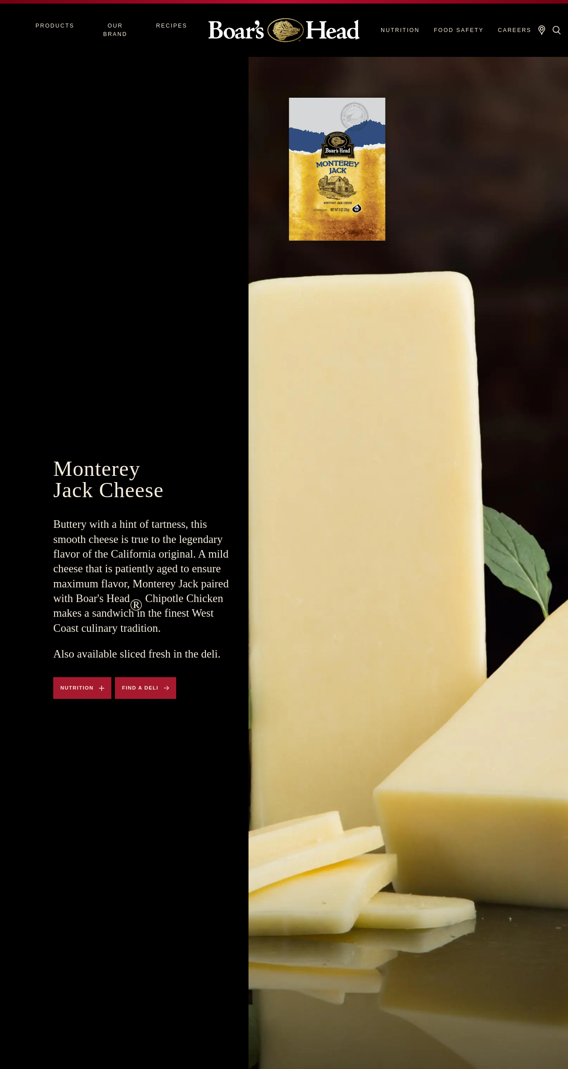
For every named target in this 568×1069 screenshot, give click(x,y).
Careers (515, 30)
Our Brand (115, 30)
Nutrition (400, 30)
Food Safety (459, 30)
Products (55, 26)
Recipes (171, 26)
